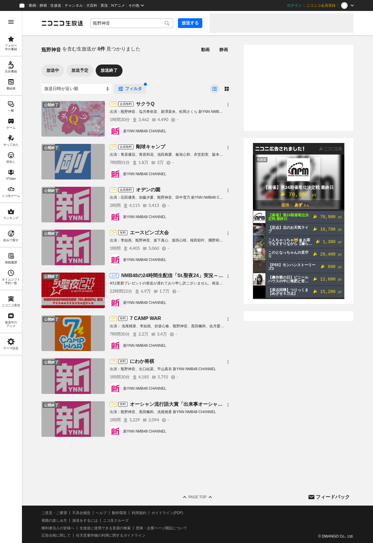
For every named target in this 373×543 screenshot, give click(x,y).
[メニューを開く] (11, 22)
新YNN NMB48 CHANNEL (144, 131)
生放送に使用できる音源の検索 (105, 528)
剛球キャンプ (150, 146)
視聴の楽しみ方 (54, 520)
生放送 (55, 5)
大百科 (91, 5)
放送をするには (85, 520)
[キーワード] (131, 23)
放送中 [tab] (52, 70)
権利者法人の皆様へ (57, 528)
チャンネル (74, 5)
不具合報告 (81, 513)
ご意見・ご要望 (54, 513)
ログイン (294, 5)
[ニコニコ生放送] (62, 23)
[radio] (214, 89)
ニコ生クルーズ (116, 520)
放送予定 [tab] (79, 70)
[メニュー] (228, 104)
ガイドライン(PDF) (167, 513)
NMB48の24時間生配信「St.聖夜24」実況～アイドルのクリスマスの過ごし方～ (208, 275)
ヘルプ (101, 513)
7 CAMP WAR (145, 318)
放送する (190, 22)
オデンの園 (148, 189)
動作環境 (119, 513)
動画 (32, 5)
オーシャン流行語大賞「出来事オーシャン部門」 (183, 404)
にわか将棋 (142, 361)
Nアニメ (118, 5)
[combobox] (131, 23)
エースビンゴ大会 (149, 232)
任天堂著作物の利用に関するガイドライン (110, 535)
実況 (104, 5)
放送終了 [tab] (109, 70)
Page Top (197, 497)
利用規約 (139, 513)
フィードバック (333, 496)
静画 (43, 5)
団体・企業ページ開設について (161, 528)
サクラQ (145, 103)
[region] (11, 277)
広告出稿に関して (56, 535)
